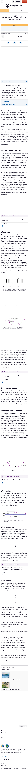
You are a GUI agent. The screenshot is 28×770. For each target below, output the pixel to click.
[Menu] (2, 1)
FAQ (2, 741)
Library (2, 728)
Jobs (2, 739)
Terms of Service (23, 768)
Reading (14, 25)
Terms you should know (8, 104)
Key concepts (5, 101)
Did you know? (6, 82)
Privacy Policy (16, 768)
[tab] (8, 43)
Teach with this (14, 30)
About (2, 735)
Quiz (14, 27)
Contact (2, 737)
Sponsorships (4, 756)
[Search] (13, 1)
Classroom (3, 732)
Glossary (3, 730)
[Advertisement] (13, 61)
